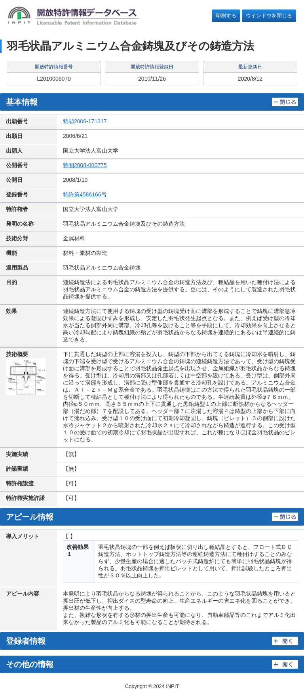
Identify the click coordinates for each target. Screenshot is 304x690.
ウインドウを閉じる (269, 16)
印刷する (226, 16)
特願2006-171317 (85, 121)
